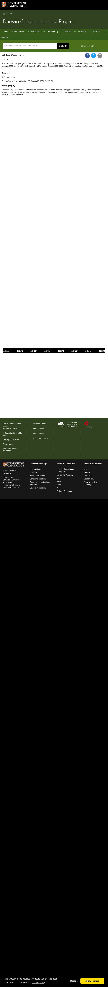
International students (38, 476)
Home (4, 13)
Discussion (88, 476)
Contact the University (11, 480)
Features (87, 472)
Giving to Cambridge (64, 491)
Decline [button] (73, 981)
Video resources (39, 434)
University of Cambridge (13, 433)
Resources (97, 31)
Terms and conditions (11, 487)
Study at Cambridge (38, 463)
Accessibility (7, 482)
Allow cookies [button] (92, 981)
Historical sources (40, 424)
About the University (66, 463)
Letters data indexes (40, 439)
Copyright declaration (11, 440)
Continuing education (38, 479)
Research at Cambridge (93, 463)
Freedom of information (11, 485)
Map (58, 478)
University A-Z (8, 477)
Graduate (33, 472)
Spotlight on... (89, 479)
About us (5, 37)
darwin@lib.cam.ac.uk (11, 429)
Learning (82, 31)
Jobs (58, 488)
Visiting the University (65, 475)
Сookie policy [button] (38, 982)
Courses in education (38, 488)
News (59, 481)
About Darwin (18, 31)
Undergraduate (35, 469)
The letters (35, 31)
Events (59, 485)
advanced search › (88, 46)
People (68, 31)
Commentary (52, 31)
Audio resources (39, 429)
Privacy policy (8, 444)
